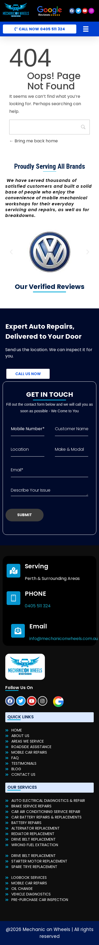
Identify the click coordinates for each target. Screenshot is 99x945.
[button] (11, 251)
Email (38, 626)
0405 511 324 (38, 606)
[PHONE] (13, 598)
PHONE (35, 593)
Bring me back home (33, 141)
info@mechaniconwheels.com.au (63, 639)
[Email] (18, 631)
